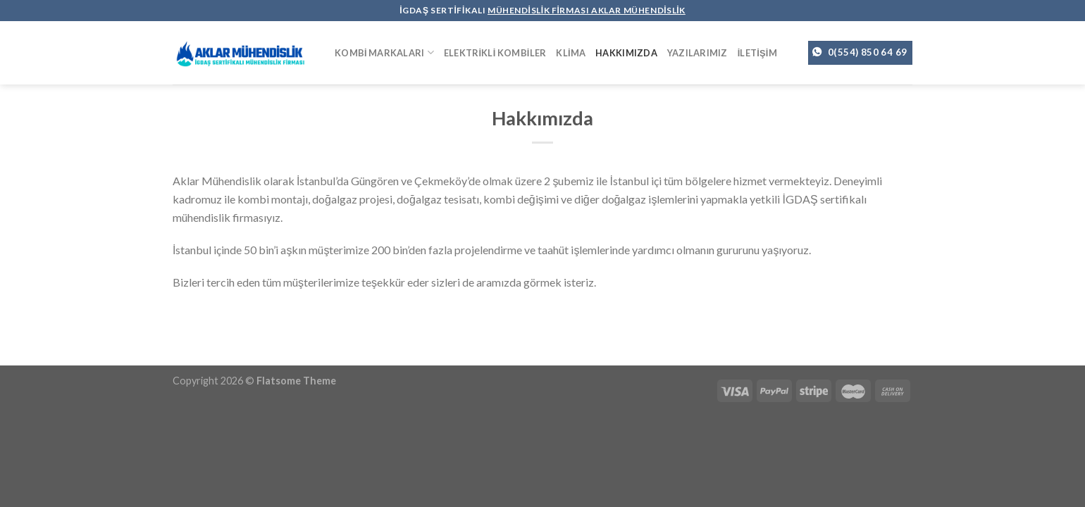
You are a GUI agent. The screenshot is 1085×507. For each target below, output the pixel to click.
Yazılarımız (697, 52)
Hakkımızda (626, 52)
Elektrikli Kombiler (495, 52)
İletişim (757, 52)
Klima (570, 52)
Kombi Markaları (384, 52)
